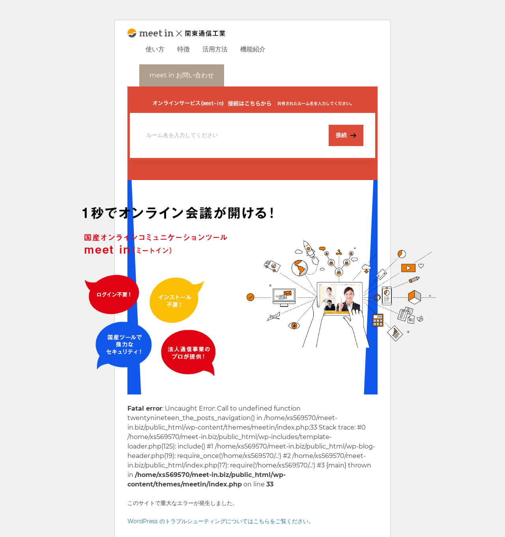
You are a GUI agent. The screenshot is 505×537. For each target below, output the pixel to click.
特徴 (183, 49)
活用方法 (215, 49)
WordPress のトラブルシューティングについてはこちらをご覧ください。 (220, 521)
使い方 (155, 49)
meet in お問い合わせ (182, 75)
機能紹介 (253, 49)
